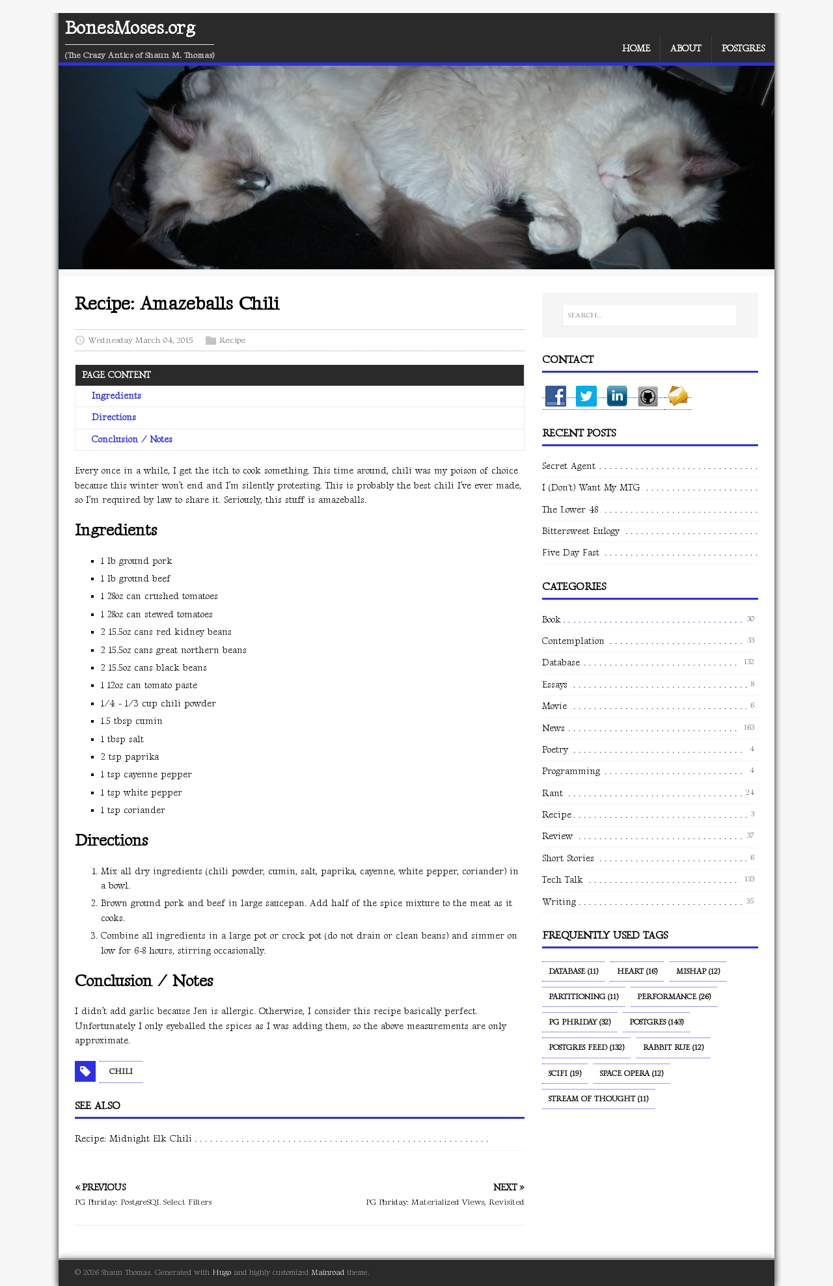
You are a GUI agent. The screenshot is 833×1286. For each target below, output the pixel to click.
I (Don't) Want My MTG (591, 487)
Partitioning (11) (583, 997)
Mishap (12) (698, 971)
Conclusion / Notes (132, 439)
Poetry (555, 749)
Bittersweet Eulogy (581, 531)
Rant (552, 793)
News (553, 728)
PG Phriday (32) (579, 1022)
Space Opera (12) (631, 1073)
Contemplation (573, 641)
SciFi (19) (565, 1073)
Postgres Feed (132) (586, 1047)
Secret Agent (568, 466)
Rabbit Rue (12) (673, 1047)
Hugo (221, 1273)
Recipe (232, 340)
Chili (121, 1072)
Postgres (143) (656, 1022)
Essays (554, 684)
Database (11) (573, 971)
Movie (554, 706)
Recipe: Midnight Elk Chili (133, 1138)
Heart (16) (637, 971)
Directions (114, 417)
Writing (559, 901)
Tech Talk (562, 879)
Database (561, 662)
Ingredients (116, 395)
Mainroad (327, 1273)
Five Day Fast (570, 552)
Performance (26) (674, 997)
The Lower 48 (570, 509)
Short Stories (568, 858)
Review (557, 836)
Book (551, 619)
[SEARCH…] (649, 315)
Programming (571, 771)
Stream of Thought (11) (598, 1099)
